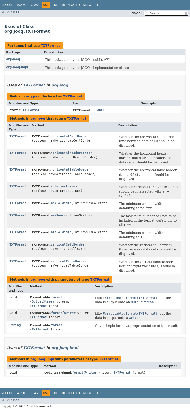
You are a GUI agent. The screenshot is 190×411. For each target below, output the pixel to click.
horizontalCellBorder (70, 136)
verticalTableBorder (69, 261)
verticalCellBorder (68, 244)
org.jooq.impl (17, 67)
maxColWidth (61, 203)
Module (7, 4)
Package (22, 4)
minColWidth (61, 232)
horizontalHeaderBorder (71, 153)
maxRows (57, 215)
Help (96, 4)
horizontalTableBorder (70, 169)
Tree (55, 4)
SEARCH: (138, 13)
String (15, 325)
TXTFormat (50, 45)
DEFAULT (98, 110)
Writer (70, 313)
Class (35, 4)
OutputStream (43, 301)
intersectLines (64, 186)
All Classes (10, 12)
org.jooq (13, 59)
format (56, 297)
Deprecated (71, 4)
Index (86, 4)
